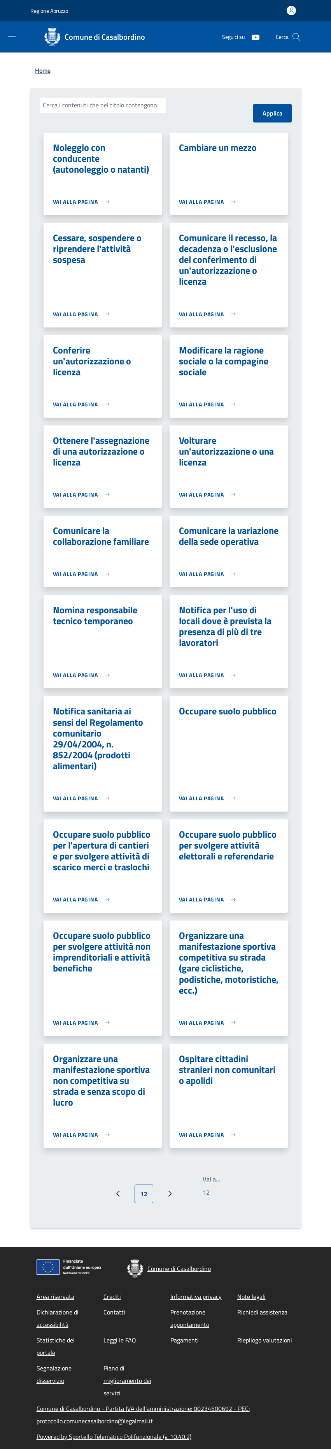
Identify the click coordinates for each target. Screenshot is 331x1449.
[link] (83, 202)
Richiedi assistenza (262, 1312)
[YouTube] (252, 37)
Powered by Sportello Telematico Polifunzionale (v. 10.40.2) (114, 1436)
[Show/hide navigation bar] (12, 37)
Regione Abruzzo (49, 11)
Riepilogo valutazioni (264, 1340)
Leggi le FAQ (119, 1340)
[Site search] (296, 37)
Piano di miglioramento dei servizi (127, 1380)
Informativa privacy (196, 1296)
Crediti (112, 1296)
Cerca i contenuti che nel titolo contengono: (100, 105)
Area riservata (55, 1296)
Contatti (114, 1312)
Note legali (251, 1296)
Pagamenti (184, 1340)
